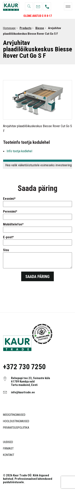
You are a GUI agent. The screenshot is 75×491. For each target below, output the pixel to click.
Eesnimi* (37, 201)
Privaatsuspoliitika (16, 427)
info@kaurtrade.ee (23, 392)
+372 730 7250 (24, 367)
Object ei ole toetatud (42, 334)
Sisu (37, 258)
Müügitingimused (14, 415)
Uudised (8, 442)
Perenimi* (37, 214)
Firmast (8, 448)
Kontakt (8, 455)
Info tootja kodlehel (19, 151)
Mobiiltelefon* (37, 227)
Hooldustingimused (16, 421)
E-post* (37, 239)
